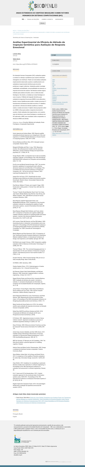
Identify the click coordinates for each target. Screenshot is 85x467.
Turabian (54, 100)
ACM (53, 81)
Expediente (59, 19)
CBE (53, 86)
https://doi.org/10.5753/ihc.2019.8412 (26, 64)
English (15, 416)
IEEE (53, 91)
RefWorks (54, 98)
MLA (53, 93)
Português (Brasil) (18, 414)
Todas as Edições (33, 19)
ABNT (53, 79)
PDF (54, 55)
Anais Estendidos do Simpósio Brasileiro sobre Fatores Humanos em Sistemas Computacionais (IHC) (42, 14)
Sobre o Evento (47, 19)
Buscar (42, 23)
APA (53, 83)
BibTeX (54, 85)
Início (14, 30)
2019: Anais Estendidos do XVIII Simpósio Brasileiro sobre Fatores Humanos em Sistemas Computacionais (41, 33)
